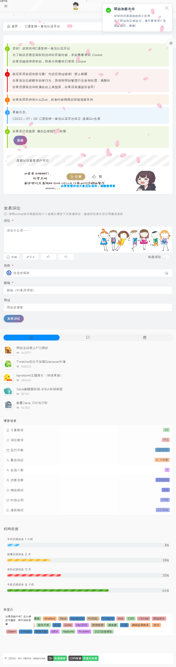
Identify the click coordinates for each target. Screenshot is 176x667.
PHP (30, 625)
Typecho (108, 618)
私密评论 (154, 257)
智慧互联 (41, 631)
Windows (49, 618)
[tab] (31, 337)
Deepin (12, 631)
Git (21, 618)
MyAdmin (84, 631)
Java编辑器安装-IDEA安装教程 (39, 389)
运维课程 (34, 618)
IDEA (55, 631)
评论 (9, 220)
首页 (12, 26)
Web (120, 618)
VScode (144, 618)
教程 (57, 625)
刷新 (20, 140)
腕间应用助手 (140, 625)
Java (63, 618)
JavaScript (15, 625)
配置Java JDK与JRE (31, 403)
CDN (131, 618)
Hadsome (68, 631)
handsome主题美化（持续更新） (39, 375)
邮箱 (9, 283)
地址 (7, 300)
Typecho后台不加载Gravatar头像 (41, 362)
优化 (156, 625)
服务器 (112, 625)
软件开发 (43, 625)
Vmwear (25, 631)
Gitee (67, 625)
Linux (11, 618)
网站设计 (159, 618)
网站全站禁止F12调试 (32, 348)
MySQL (93, 618)
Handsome (77, 618)
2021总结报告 (103, 631)
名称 (9, 265)
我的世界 (97, 625)
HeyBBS (81, 625)
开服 (124, 625)
